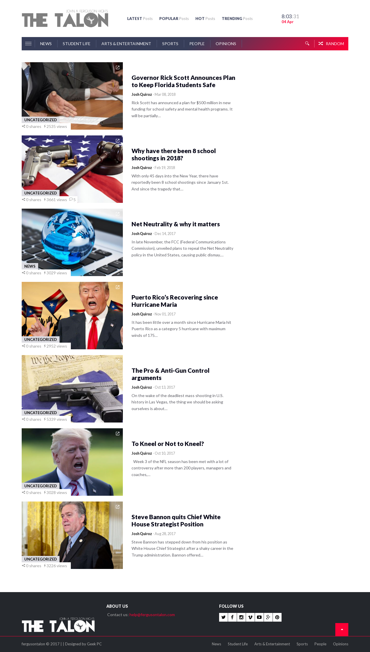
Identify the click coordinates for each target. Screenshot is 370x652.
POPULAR (174, 18)
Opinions (226, 43)
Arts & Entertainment (126, 43)
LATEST (140, 18)
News (46, 43)
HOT (205, 18)
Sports (170, 43)
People (197, 43)
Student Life (76, 43)
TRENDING (237, 18)
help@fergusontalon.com (152, 614)
